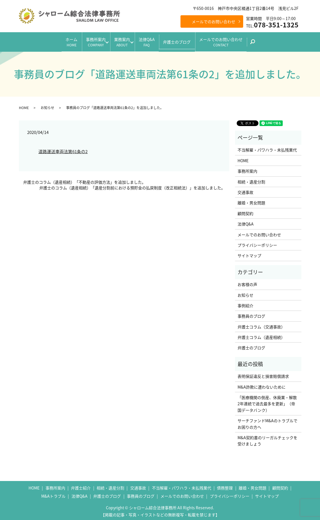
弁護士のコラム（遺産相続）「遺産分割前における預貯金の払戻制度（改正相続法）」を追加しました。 (132, 185)
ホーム (61, 40)
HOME (24, 105)
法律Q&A (150, 40)
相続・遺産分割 (251, 179)
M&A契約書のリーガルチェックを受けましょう (267, 438)
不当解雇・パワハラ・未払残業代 (267, 147)
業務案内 (120, 40)
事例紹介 (245, 303)
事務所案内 (89, 40)
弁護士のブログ (184, 40)
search (268, 42)
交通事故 (245, 190)
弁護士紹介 (81, 485)
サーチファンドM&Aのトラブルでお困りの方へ (267, 421)
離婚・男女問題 (251, 200)
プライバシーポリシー (257, 243)
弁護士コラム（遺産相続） (261, 335)
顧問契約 (245, 211)
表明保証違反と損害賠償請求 (263, 374)
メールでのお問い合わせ (213, 21)
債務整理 (225, 485)
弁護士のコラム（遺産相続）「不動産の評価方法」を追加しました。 (84, 180)
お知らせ (47, 105)
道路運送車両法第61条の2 (63, 149)
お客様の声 (247, 282)
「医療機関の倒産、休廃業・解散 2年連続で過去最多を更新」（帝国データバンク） (268, 401)
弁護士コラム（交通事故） (261, 324)
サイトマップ (249, 253)
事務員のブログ (251, 314)
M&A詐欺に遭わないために (262, 384)
